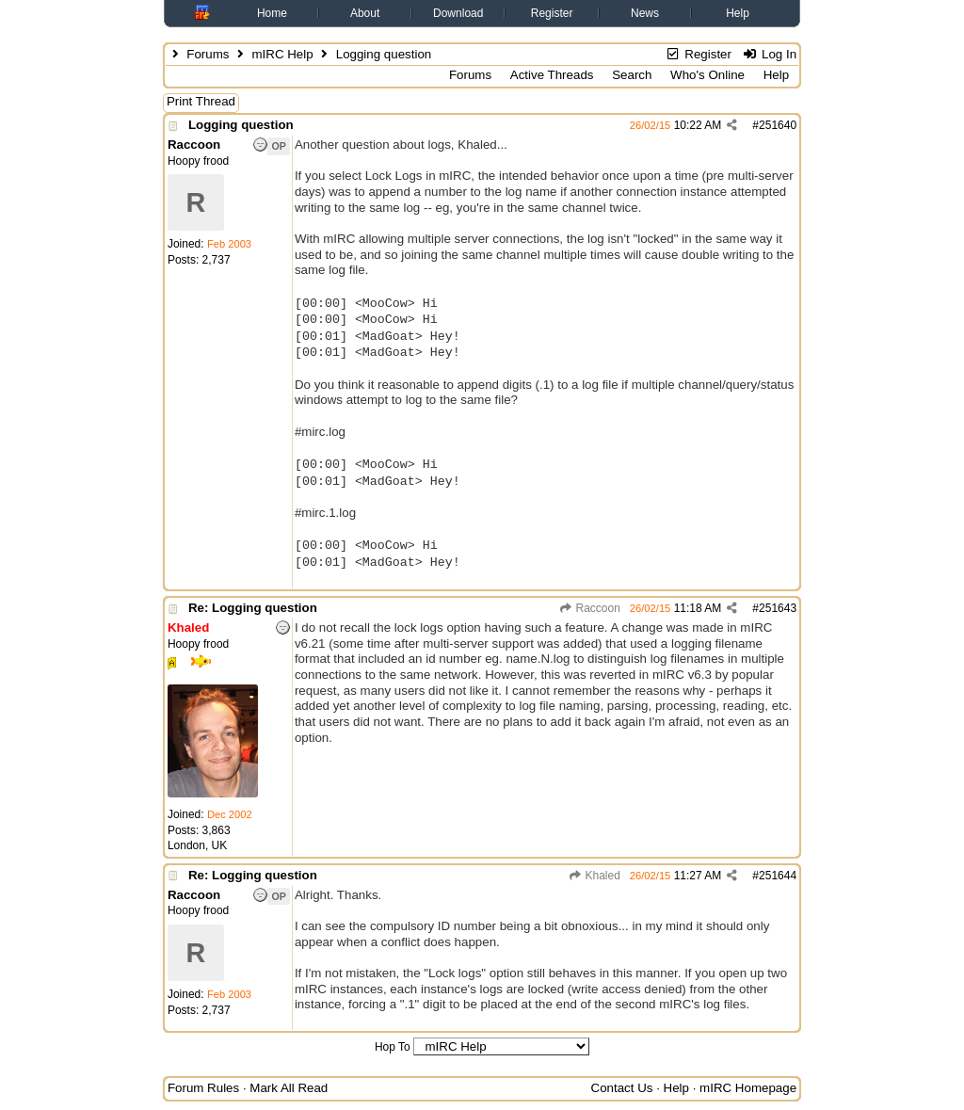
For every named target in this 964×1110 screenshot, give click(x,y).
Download (458, 13)
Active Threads (552, 75)
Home (272, 13)
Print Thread (201, 101)
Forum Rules (203, 1088)
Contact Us (622, 1088)
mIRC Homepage (747, 1088)
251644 (777, 875)
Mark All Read (288, 1088)
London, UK (197, 845)
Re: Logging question (252, 608)
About (364, 13)
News (645, 13)
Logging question (241, 125)
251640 (777, 125)
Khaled (594, 875)
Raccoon (589, 608)
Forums (207, 54)
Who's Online (707, 75)
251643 (777, 608)
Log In (769, 54)
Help (737, 13)
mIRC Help (282, 54)
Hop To (392, 1047)
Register (552, 13)
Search (631, 75)
